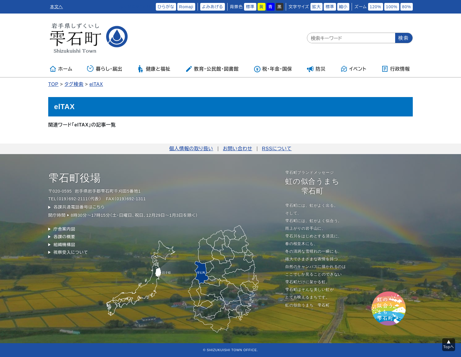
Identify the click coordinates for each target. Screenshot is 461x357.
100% (391, 6)
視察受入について (71, 252)
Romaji (186, 6)
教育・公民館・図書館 (212, 68)
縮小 (343, 6)
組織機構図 (64, 244)
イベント (353, 68)
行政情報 (395, 68)
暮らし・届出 (104, 68)
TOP (53, 84)
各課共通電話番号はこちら (79, 207)
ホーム (60, 68)
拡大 (316, 6)
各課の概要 (64, 236)
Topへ (448, 347)
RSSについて (277, 148)
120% (375, 6)
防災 (316, 68)
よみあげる (212, 6)
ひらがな (166, 6)
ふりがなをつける (136, 6)
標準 (250, 6)
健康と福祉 (153, 68)
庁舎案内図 (64, 229)
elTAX (96, 84)
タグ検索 (73, 84)
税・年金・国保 (272, 68)
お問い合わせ (237, 148)
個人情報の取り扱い (191, 148)
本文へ (56, 6)
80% (406, 6)
